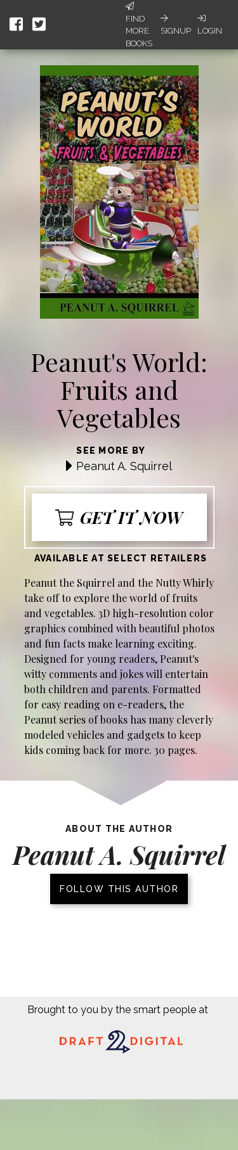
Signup (176, 24)
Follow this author (119, 889)
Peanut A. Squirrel (124, 466)
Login (209, 24)
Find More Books (139, 25)
